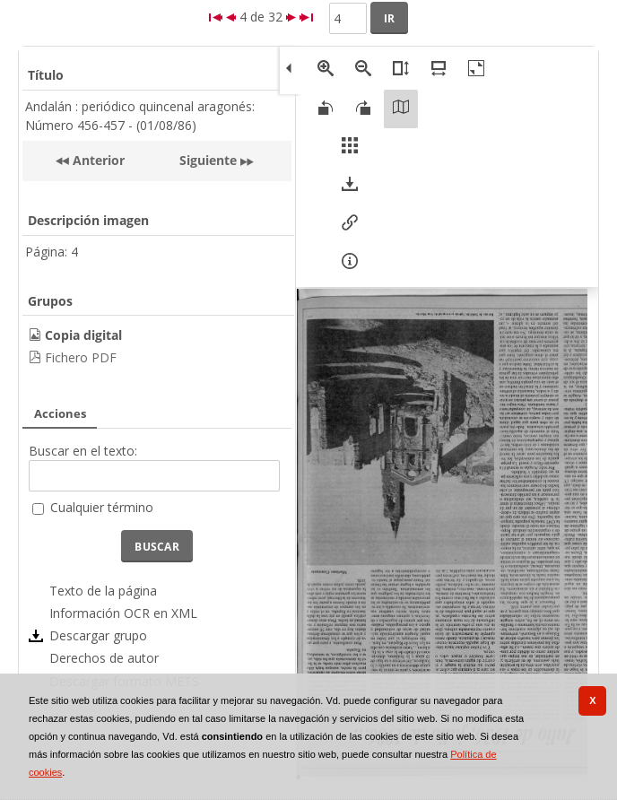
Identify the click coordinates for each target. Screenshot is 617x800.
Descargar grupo (98, 635)
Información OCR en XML (123, 613)
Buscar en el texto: (83, 450)
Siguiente (208, 160)
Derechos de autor (104, 657)
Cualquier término (101, 507)
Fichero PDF (81, 357)
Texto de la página (103, 590)
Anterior (97, 160)
